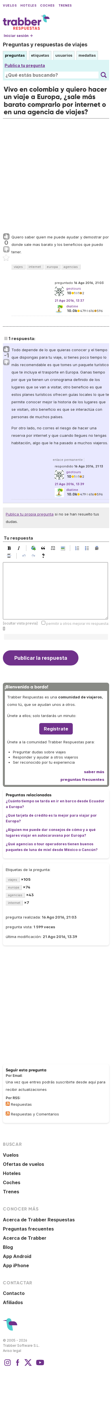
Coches (47, 5)
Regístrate (56, 729)
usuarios (63, 55)
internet (35, 267)
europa (52, 267)
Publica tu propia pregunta (30, 514)
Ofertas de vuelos (23, 1164)
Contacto (14, 1293)
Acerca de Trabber (24, 1238)
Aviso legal (12, 1350)
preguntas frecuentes (82, 779)
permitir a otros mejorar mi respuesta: (77, 623)
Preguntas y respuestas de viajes (45, 45)
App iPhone (16, 1265)
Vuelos (10, 5)
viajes (18, 267)
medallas (87, 55)
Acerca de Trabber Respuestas (39, 1220)
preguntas (15, 55)
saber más (94, 771)
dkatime (72, 306)
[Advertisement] (56, 174)
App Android (17, 1256)
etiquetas (40, 55)
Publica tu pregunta (25, 65)
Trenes (65, 5)
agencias (71, 267)
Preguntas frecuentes (28, 1229)
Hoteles (28, 5)
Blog (8, 1247)
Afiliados (13, 1302)
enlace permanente (68, 460)
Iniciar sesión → (18, 35)
